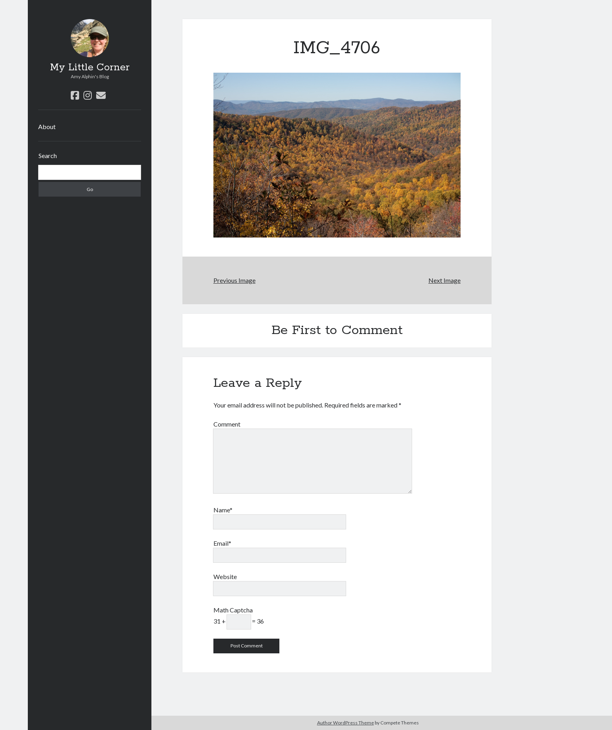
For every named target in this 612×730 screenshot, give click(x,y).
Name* (222, 510)
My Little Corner (90, 67)
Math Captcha (233, 610)
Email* (222, 543)
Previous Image (234, 280)
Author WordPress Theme (345, 723)
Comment (226, 424)
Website (225, 576)
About (47, 126)
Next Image (444, 280)
